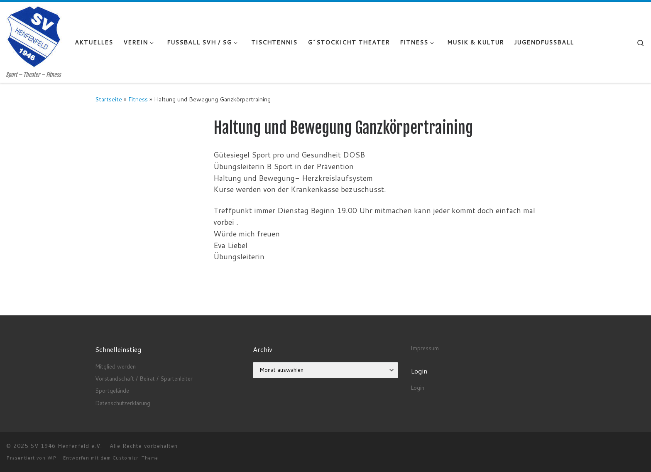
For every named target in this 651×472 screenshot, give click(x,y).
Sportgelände (112, 390)
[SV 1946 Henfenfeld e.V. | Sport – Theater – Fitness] (34, 36)
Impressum (425, 348)
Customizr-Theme (135, 458)
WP (51, 458)
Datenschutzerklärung (122, 403)
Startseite (108, 99)
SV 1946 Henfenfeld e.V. (66, 446)
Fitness (138, 99)
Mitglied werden (115, 366)
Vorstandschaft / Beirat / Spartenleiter (144, 378)
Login (417, 387)
